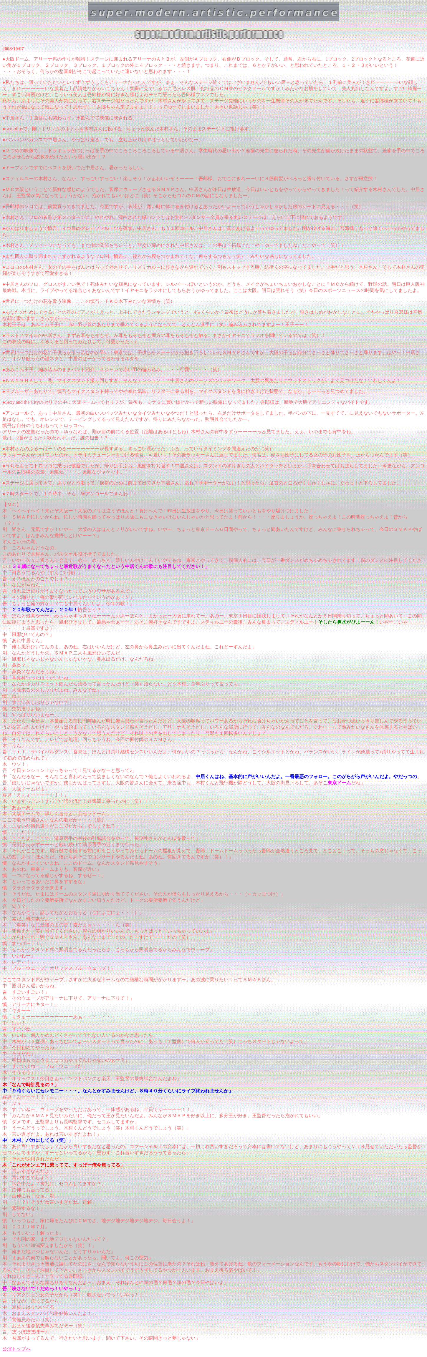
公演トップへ (16, 1348)
